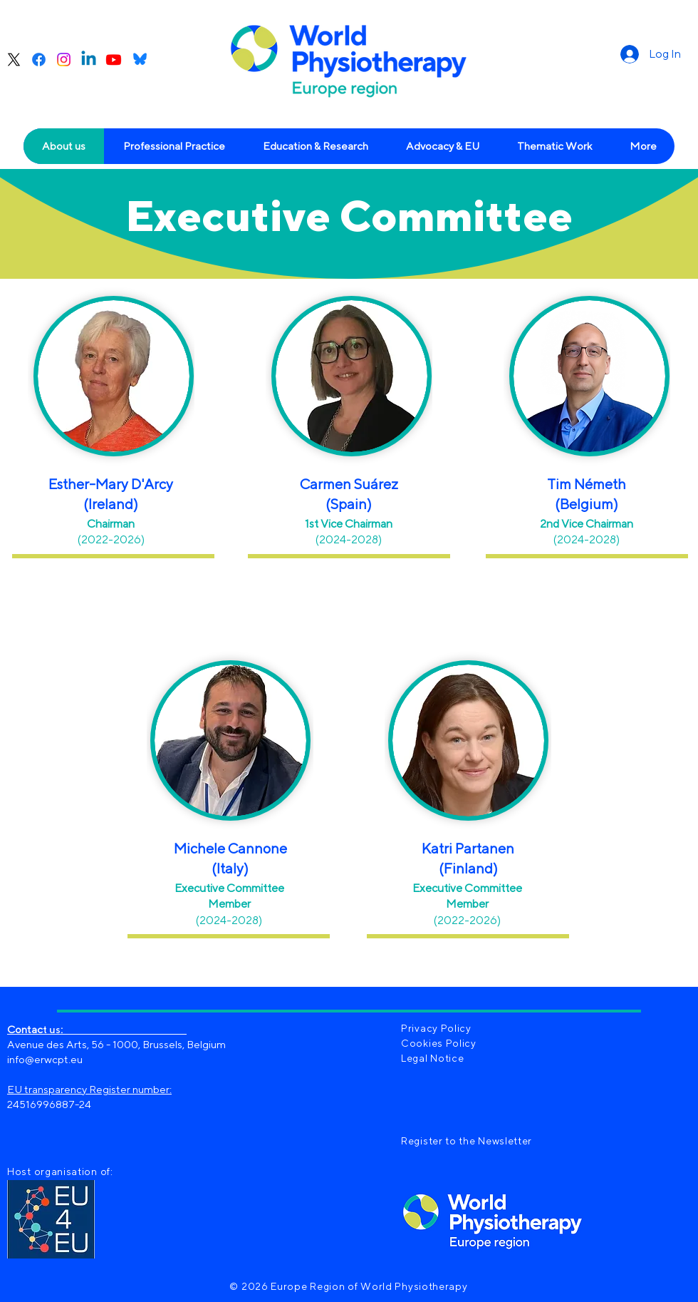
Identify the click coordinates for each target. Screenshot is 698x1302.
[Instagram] (64, 59)
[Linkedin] (89, 59)
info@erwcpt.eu (45, 1059)
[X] (14, 59)
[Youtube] (114, 59)
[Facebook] (39, 59)
